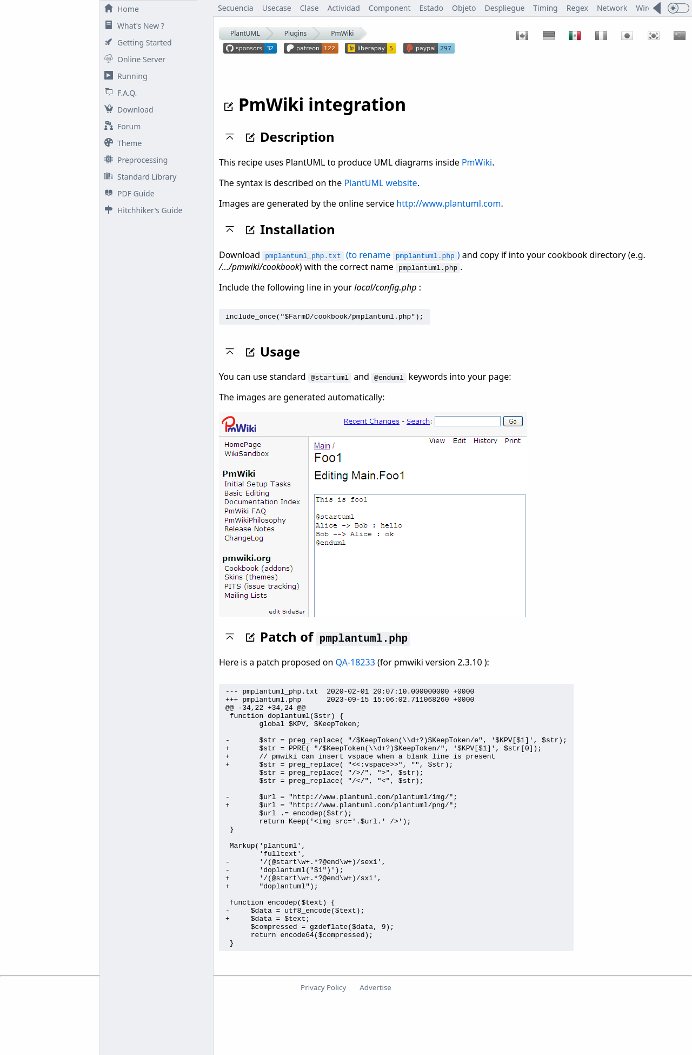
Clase (309, 8)
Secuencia (236, 8)
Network (612, 8)
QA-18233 (355, 664)
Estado (431, 8)
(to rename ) (361, 255)
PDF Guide (127, 193)
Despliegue (505, 8)
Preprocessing (134, 160)
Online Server (132, 59)
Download (127, 109)
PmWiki (342, 33)
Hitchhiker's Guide (141, 210)
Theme (121, 143)
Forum (120, 126)
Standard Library (138, 177)
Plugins (295, 33)
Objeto (464, 8)
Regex (577, 8)
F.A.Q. (118, 93)
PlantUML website (380, 183)
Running (124, 76)
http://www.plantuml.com (448, 203)
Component (390, 8)
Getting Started (136, 42)
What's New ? (132, 26)
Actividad (344, 8)
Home (119, 9)
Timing (545, 8)
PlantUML (245, 33)
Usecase (276, 8)
